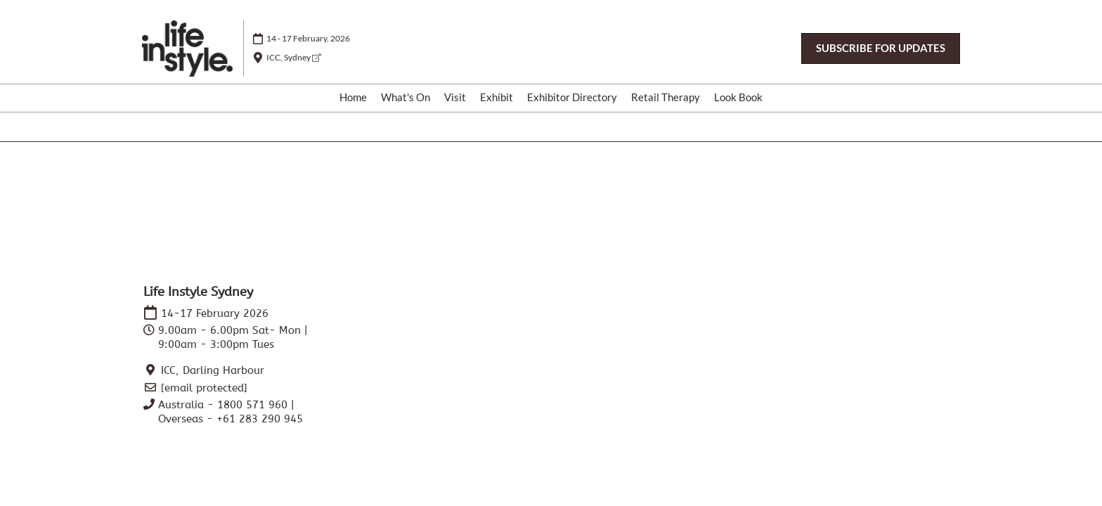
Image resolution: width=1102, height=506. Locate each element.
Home (353, 97)
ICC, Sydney (293, 57)
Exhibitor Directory (572, 97)
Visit (455, 97)
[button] (880, 48)
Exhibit (496, 97)
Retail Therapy (665, 97)
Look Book (738, 97)
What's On (405, 97)
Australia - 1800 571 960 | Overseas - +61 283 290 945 (230, 411)
